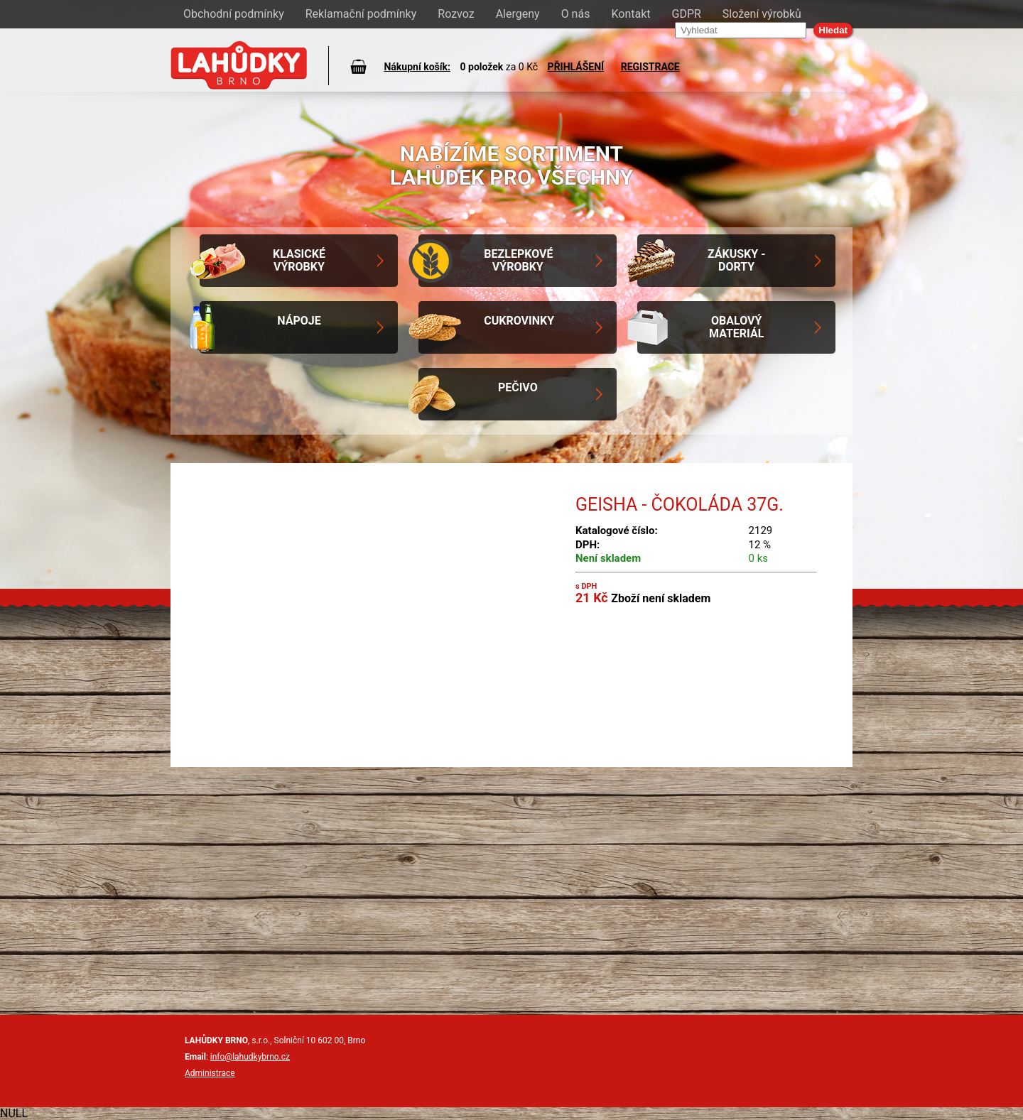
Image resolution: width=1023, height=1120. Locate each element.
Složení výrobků (761, 14)
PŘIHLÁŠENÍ (576, 66)
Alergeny (518, 14)
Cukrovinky (519, 320)
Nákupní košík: (417, 66)
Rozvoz (456, 14)
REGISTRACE (650, 66)
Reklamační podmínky (361, 14)
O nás (575, 14)
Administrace (210, 1073)
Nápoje (298, 320)
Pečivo (518, 387)
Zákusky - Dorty (737, 260)
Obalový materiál (736, 327)
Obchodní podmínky (233, 14)
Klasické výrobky (299, 260)
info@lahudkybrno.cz (250, 1057)
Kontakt (630, 14)
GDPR (686, 14)
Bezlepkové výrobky (518, 260)
